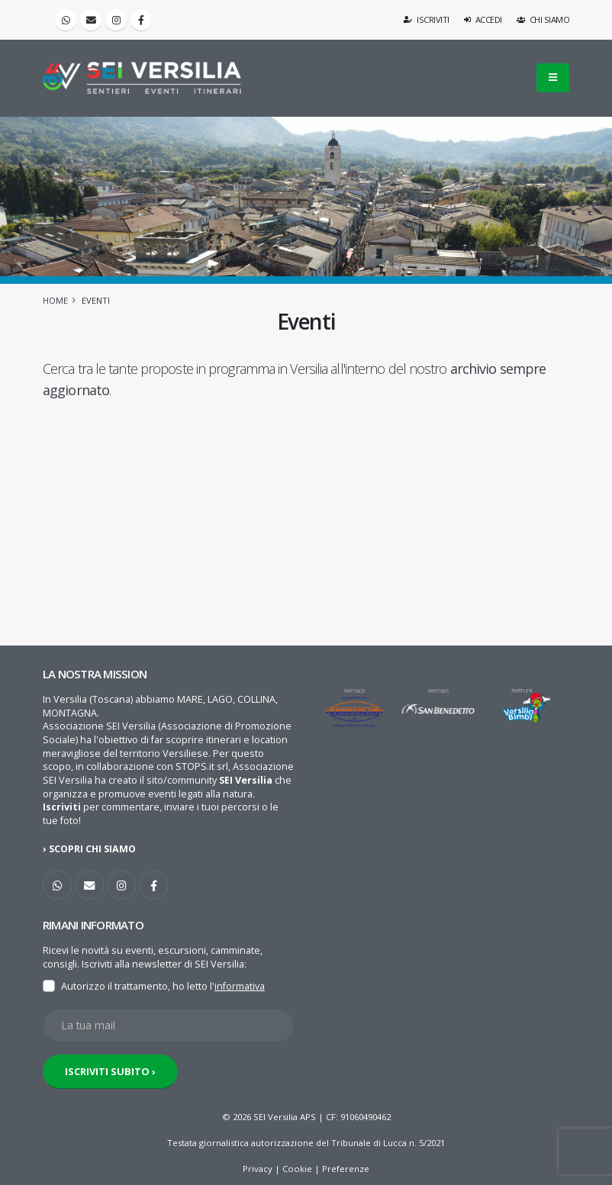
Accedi (483, 19)
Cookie (297, 1168)
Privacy (257, 1168)
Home (55, 300)
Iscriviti (426, 19)
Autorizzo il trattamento (114, 986)
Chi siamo (543, 19)
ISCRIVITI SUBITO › (110, 1071)
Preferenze (345, 1168)
